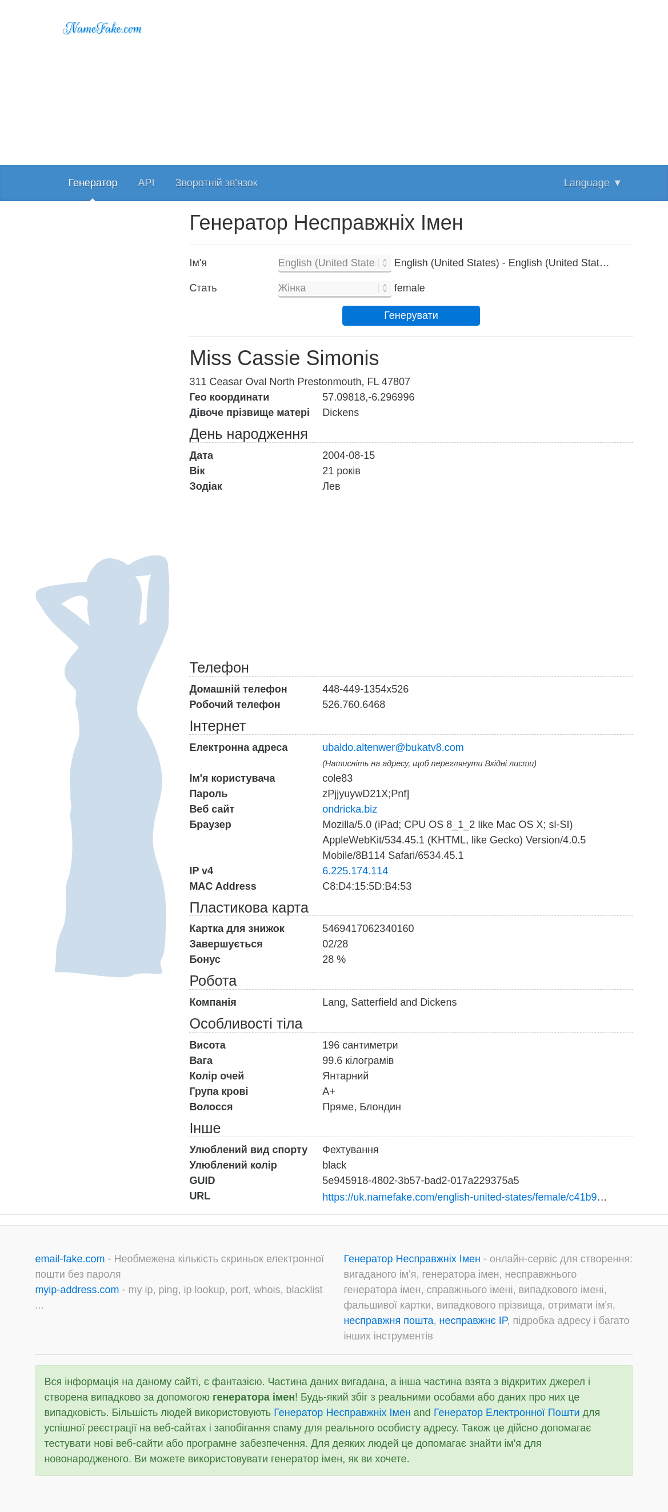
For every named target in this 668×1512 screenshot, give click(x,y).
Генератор (92, 183)
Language (593, 183)
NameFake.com (102, 28)
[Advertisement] (411, 80)
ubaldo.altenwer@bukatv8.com (392, 747)
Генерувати (411, 315)
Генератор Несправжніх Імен (413, 1259)
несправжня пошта (388, 1320)
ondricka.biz (349, 809)
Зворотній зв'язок (216, 183)
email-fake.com (71, 1259)
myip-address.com (77, 1289)
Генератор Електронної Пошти (507, 1412)
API (146, 183)
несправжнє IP (473, 1320)
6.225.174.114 (355, 871)
